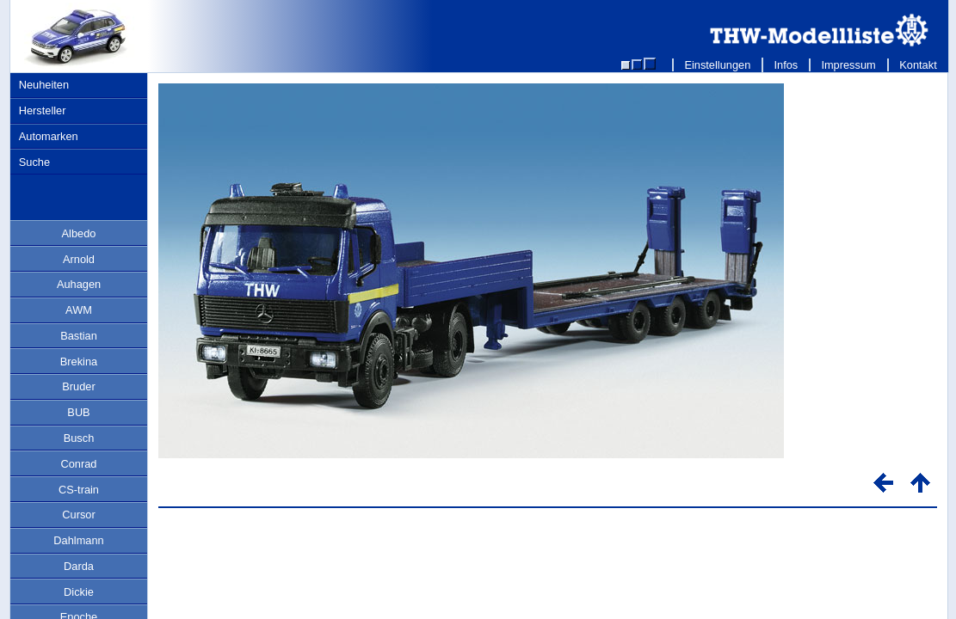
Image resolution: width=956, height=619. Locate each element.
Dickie (79, 591)
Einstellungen (718, 64)
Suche (34, 162)
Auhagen (79, 284)
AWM (78, 309)
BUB (78, 412)
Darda (79, 566)
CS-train (79, 489)
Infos (786, 64)
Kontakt (918, 64)
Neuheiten (44, 84)
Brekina (78, 361)
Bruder (78, 386)
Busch (79, 438)
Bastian (78, 335)
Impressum (849, 64)
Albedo (79, 233)
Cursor (78, 514)
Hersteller (42, 110)
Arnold (79, 259)
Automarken (48, 136)
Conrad (79, 463)
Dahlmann (78, 540)
